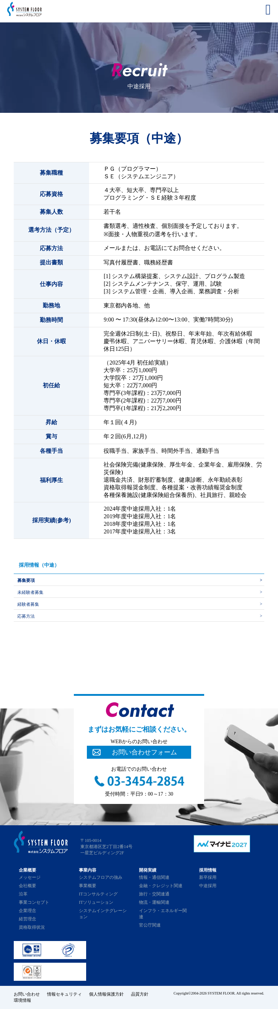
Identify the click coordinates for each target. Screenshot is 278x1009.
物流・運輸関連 (154, 902)
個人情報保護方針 (106, 994)
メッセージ (30, 877)
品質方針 (139, 994)
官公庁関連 (150, 925)
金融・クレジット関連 (160, 885)
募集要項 (26, 580)
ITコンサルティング (98, 894)
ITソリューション (96, 902)
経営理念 (27, 918)
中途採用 (207, 885)
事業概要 (87, 885)
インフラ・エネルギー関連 (163, 913)
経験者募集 (28, 604)
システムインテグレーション (103, 913)
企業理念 (27, 910)
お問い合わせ (27, 994)
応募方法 (26, 616)
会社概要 (27, 885)
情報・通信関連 (154, 877)
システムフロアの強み (100, 877)
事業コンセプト (34, 902)
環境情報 (22, 1000)
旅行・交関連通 (154, 894)
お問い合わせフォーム (144, 752)
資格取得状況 (32, 927)
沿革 (23, 894)
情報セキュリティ (64, 994)
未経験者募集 (30, 592)
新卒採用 (207, 877)
